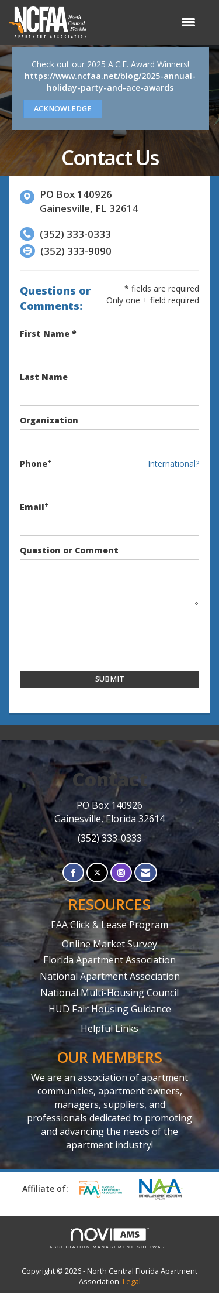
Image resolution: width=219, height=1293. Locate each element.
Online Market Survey (109, 944)
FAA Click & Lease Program (109, 924)
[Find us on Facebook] (73, 873)
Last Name (44, 376)
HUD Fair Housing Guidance (109, 1009)
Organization (49, 420)
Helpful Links (109, 1028)
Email (32, 506)
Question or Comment (69, 550)
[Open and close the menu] (147, 22)
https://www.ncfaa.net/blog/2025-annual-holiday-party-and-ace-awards (110, 81)
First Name (44, 333)
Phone (33, 463)
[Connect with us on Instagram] (121, 873)
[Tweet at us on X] (97, 873)
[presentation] (108, 638)
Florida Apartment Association (109, 959)
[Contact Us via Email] (145, 873)
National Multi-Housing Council (109, 992)
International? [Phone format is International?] (173, 463)
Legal (132, 1282)
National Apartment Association (110, 976)
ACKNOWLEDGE (63, 109)
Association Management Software (110, 1239)
